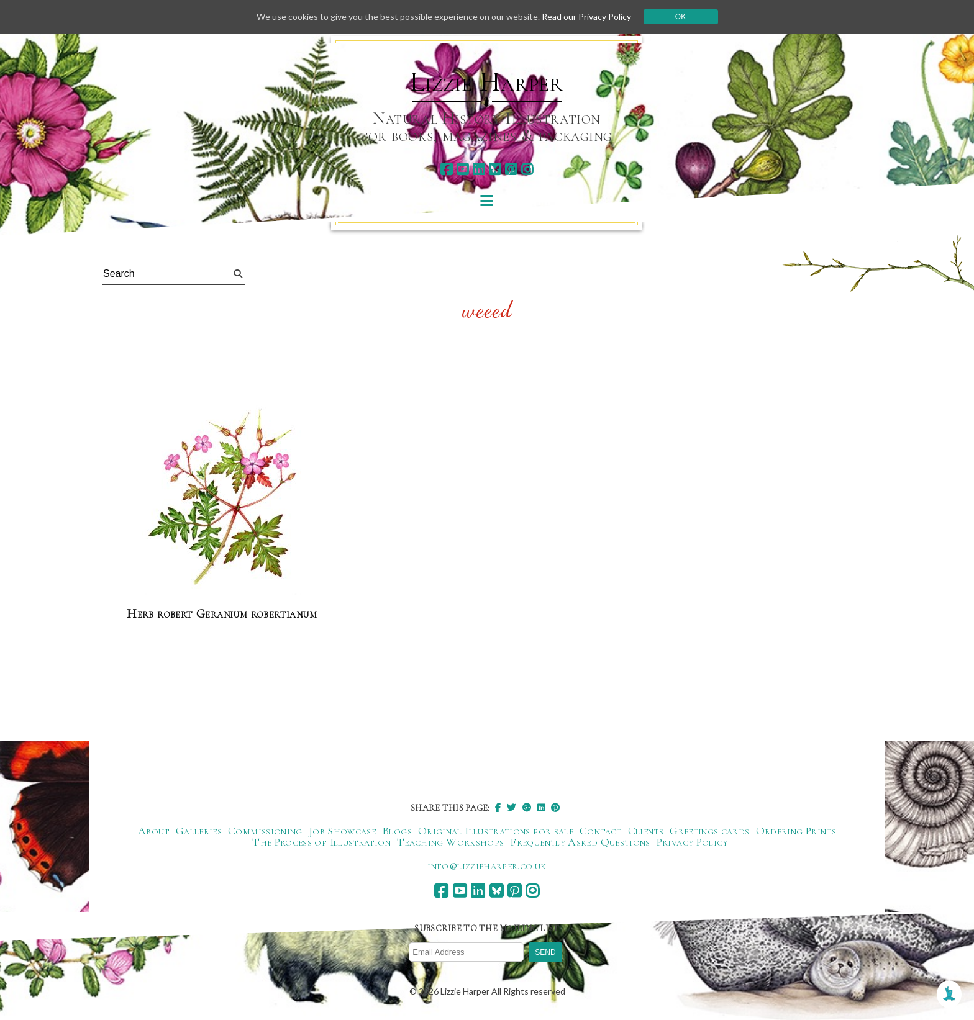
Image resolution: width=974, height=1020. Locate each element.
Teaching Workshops (450, 842)
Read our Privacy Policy (586, 16)
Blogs (397, 830)
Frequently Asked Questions (580, 842)
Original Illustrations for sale (495, 830)
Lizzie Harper (486, 82)
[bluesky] (495, 169)
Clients (646, 830)
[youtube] (462, 169)
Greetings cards (709, 830)
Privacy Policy (692, 842)
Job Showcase (342, 830)
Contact (601, 830)
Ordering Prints (796, 830)
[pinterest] (511, 169)
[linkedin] (479, 169)
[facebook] (446, 169)
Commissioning (265, 830)
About (154, 830)
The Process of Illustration (321, 842)
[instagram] (527, 169)
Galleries (199, 830)
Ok (680, 16)
